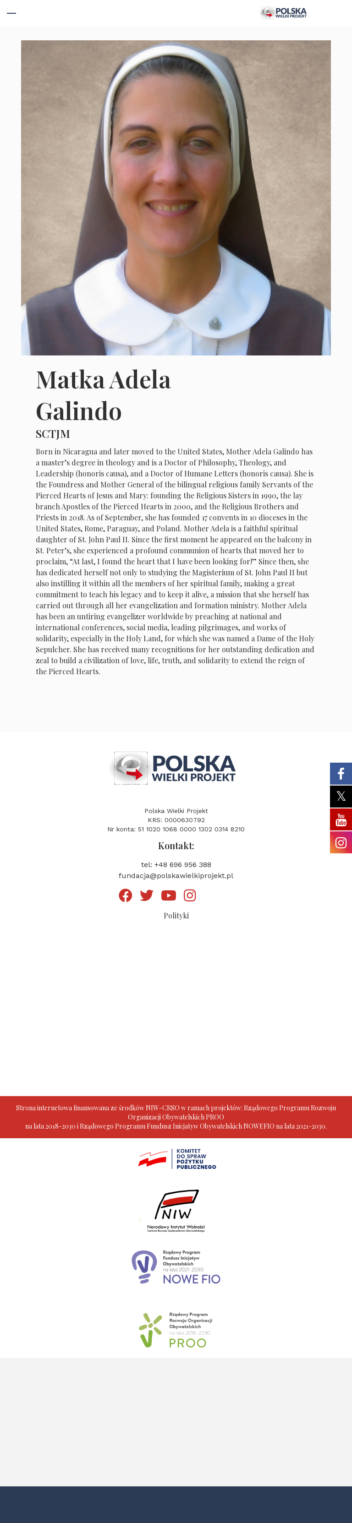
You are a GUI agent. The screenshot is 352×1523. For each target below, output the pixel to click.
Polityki (176, 915)
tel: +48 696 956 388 (176, 864)
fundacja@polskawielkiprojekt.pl (176, 875)
